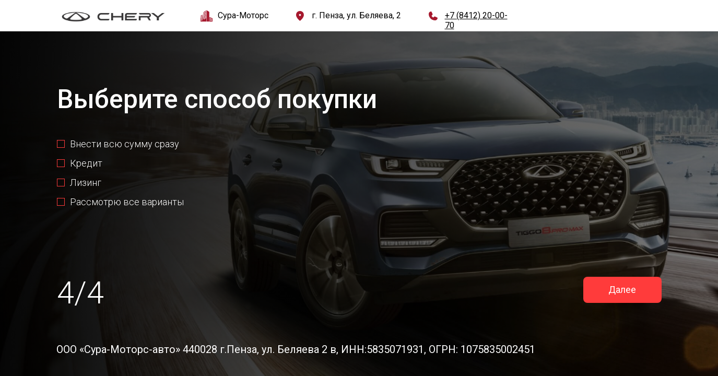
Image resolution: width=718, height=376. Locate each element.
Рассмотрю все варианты (127, 201)
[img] (113, 17)
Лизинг (85, 182)
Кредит (86, 163)
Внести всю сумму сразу (124, 143)
